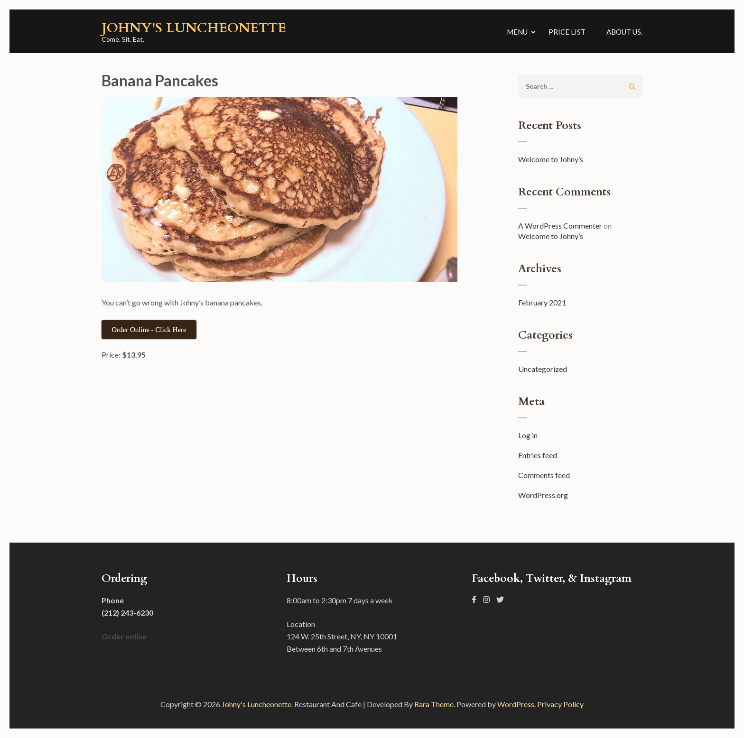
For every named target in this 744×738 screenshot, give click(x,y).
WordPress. (516, 704)
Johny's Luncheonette (194, 28)
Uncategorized (542, 368)
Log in (528, 435)
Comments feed (544, 475)
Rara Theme (434, 704)
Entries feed (537, 455)
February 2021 (542, 302)
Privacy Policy (560, 704)
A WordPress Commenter (560, 225)
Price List (567, 32)
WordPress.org (543, 494)
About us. (624, 32)
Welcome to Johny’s (550, 159)
